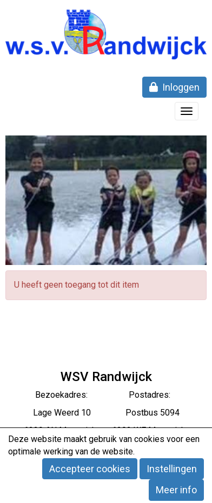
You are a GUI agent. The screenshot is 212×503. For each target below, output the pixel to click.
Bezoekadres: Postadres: (106, 395)
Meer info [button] (176, 489)
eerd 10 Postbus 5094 (121, 412)
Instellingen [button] (172, 468)
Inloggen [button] (174, 87)
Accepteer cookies (89, 468)
